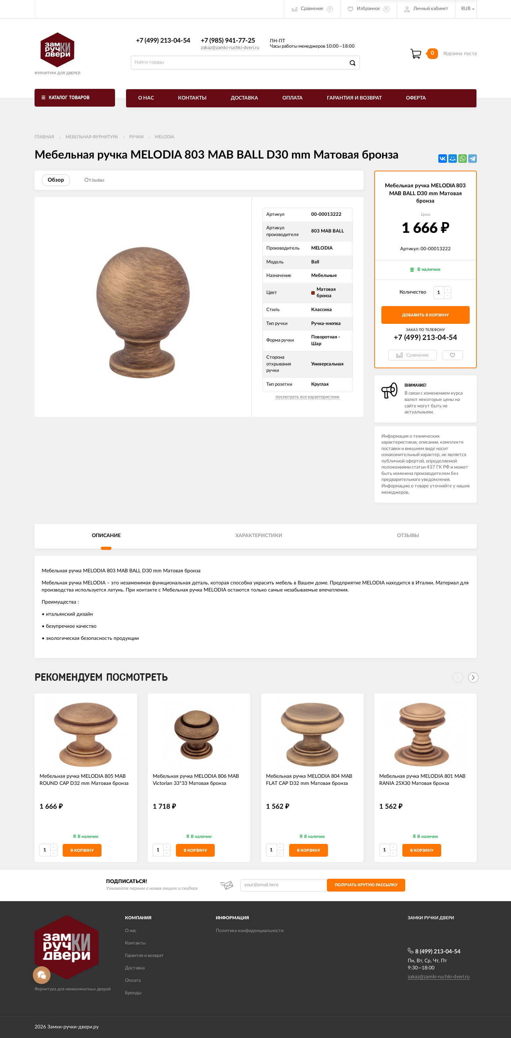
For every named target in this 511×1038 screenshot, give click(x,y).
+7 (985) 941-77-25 (228, 41)
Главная (44, 137)
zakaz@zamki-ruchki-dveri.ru (230, 48)
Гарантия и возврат (354, 98)
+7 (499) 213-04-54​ (163, 41)
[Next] (473, 677)
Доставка (244, 98)
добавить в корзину (425, 315)
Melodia (164, 137)
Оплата (292, 98)
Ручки (136, 137)
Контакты (192, 98)
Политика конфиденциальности (249, 931)
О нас (146, 98)
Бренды (133, 993)
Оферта (416, 98)
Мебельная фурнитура (92, 137)
